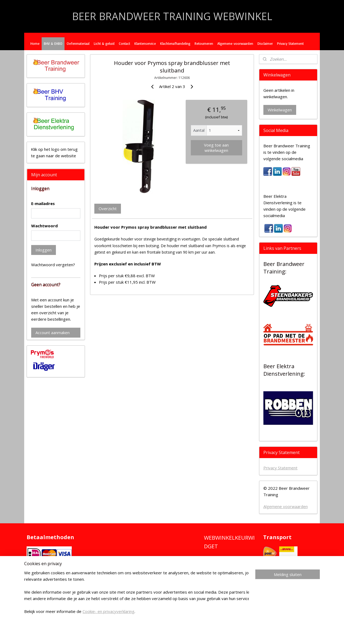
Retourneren (204, 43)
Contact (124, 43)
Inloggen (43, 250)
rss (182, 611)
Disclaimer (265, 43)
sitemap (171, 611)
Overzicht (108, 208)
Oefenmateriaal (78, 43)
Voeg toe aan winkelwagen (216, 147)
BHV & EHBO (53, 43)
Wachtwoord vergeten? (53, 264)
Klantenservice (145, 43)
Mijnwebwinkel (249, 611)
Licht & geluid (104, 43)
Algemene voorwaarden (235, 43)
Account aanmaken (52, 332)
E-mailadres (43, 203)
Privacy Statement (290, 43)
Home (35, 43)
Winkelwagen (280, 109)
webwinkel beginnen (203, 611)
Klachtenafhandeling (175, 43)
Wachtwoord (44, 225)
